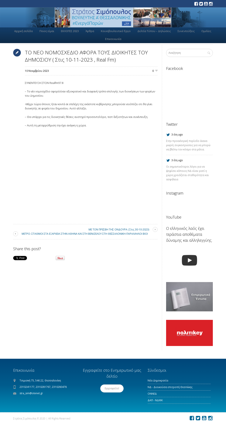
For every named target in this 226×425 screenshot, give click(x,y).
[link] (56, 83)
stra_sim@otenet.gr (31, 393)
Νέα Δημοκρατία (158, 380)
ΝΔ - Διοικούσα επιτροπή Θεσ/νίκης (170, 387)
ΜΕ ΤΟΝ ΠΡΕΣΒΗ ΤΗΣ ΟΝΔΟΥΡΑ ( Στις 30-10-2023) (119, 229)
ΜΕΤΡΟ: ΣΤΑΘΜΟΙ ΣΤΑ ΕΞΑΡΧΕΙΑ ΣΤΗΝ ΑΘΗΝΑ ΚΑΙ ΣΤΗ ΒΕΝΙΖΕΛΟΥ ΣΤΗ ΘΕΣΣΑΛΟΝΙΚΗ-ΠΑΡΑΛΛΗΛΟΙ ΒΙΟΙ (85, 234)
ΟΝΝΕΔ (152, 393)
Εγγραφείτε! (112, 388)
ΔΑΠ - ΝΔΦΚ (155, 400)
